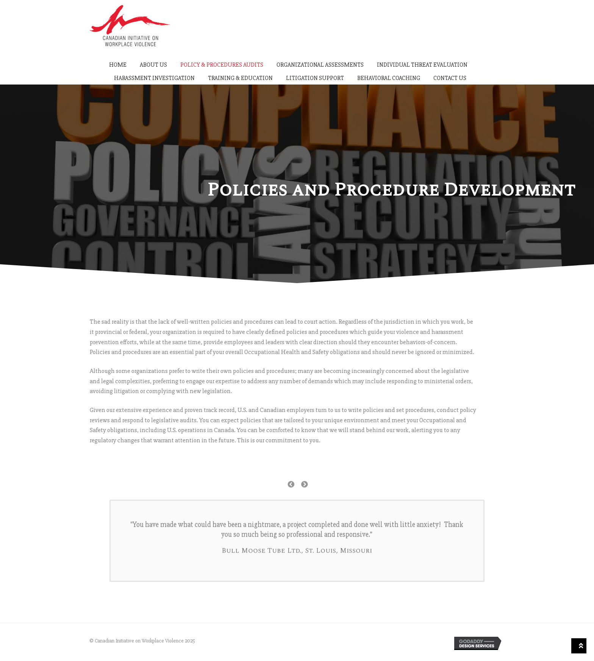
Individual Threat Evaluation (422, 65)
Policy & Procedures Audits (221, 65)
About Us (153, 65)
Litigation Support (315, 78)
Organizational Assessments (320, 65)
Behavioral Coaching (388, 78)
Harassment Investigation (154, 78)
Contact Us (449, 78)
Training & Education (240, 78)
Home (118, 65)
